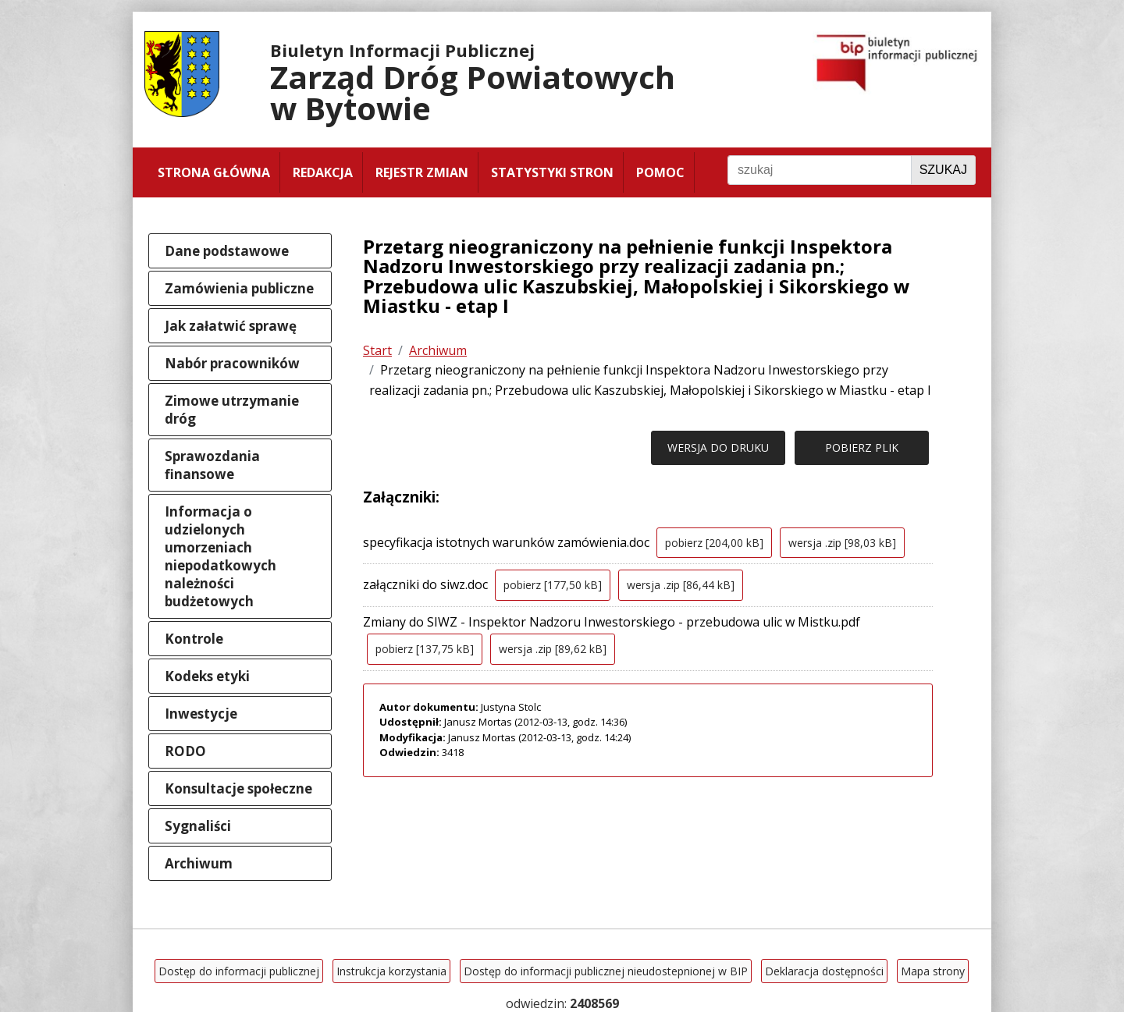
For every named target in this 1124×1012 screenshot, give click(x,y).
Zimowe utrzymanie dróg (232, 410)
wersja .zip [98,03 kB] (842, 542)
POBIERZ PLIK (861, 447)
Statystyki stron (552, 172)
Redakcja (323, 172)
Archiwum (199, 863)
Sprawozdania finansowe (212, 465)
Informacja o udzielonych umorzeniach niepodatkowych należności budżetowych (220, 556)
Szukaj (943, 169)
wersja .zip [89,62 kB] (552, 648)
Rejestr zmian (421, 172)
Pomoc (660, 172)
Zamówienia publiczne (239, 288)
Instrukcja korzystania (391, 971)
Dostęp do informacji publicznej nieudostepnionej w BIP (606, 971)
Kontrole (194, 639)
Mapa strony (933, 971)
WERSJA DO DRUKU (718, 447)
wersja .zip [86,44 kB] (681, 584)
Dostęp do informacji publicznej (238, 971)
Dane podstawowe (227, 251)
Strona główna (214, 172)
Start (377, 350)
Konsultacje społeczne (238, 788)
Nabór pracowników (232, 363)
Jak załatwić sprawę (231, 326)
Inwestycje (201, 714)
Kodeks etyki (207, 676)
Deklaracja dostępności (824, 971)
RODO (185, 751)
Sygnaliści (198, 826)
